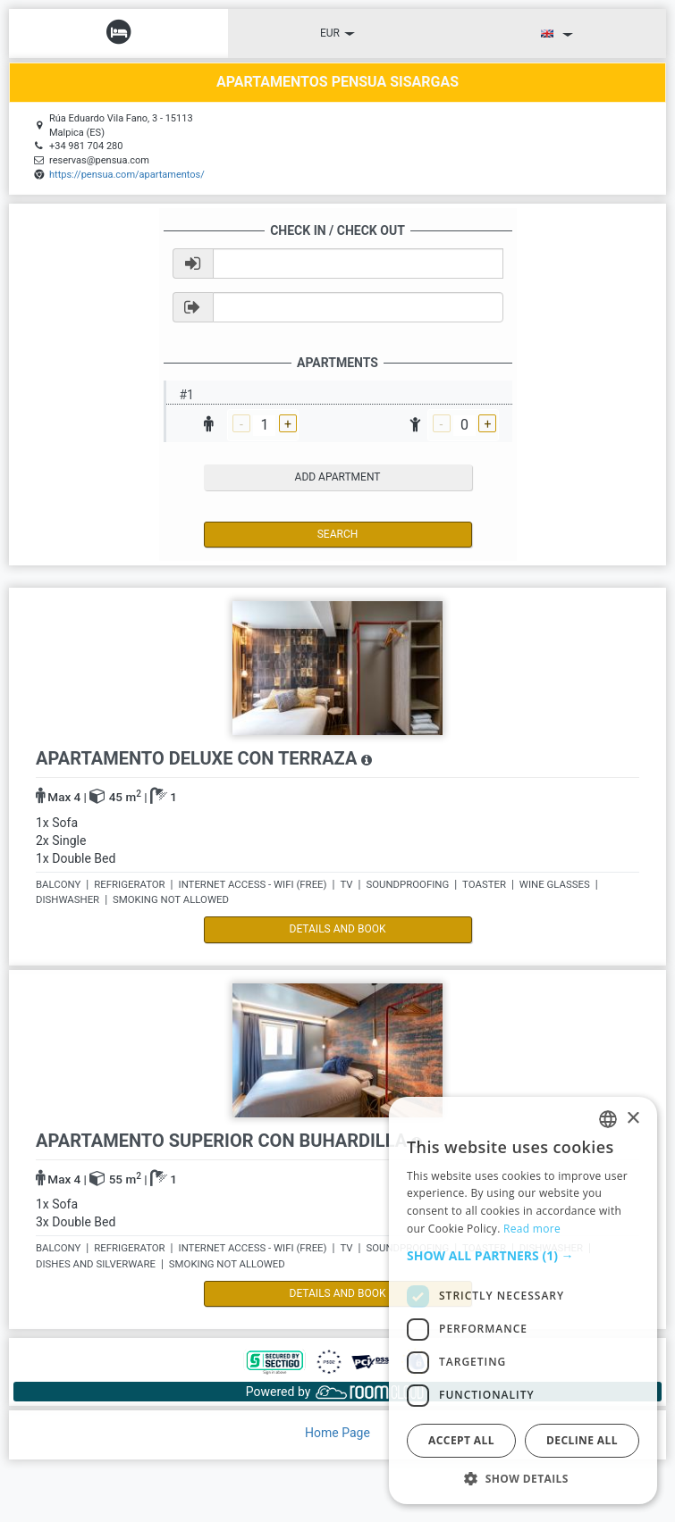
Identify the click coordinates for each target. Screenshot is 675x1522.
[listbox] (608, 1119)
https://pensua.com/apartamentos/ (127, 174)
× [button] (632, 1118)
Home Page (337, 1433)
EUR (337, 33)
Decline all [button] (582, 1440)
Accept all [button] (461, 1440)
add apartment (338, 477)
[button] (523, 1256)
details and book (338, 929)
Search (338, 534)
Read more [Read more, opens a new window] (532, 1228)
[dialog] (523, 1300)
